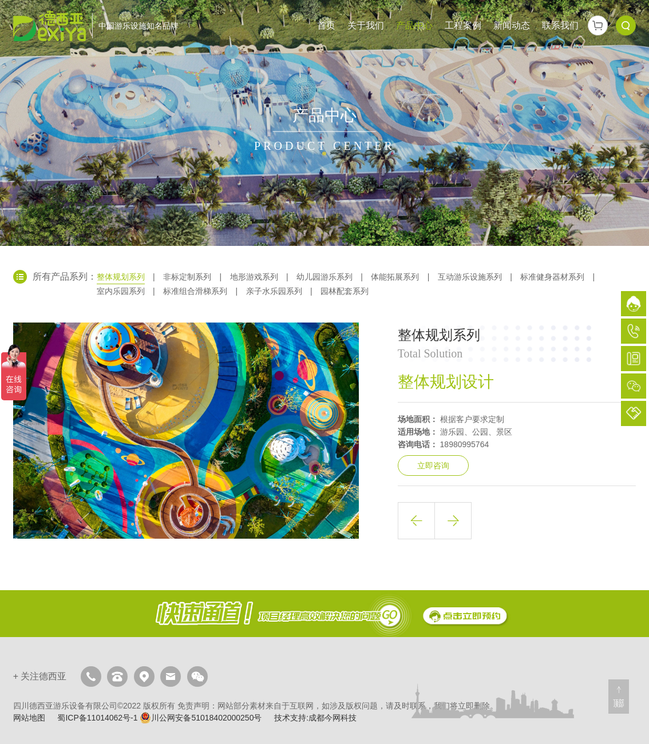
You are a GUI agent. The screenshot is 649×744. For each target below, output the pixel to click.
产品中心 (414, 25)
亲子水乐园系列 (274, 291)
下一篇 (453, 520)
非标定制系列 (187, 276)
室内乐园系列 (121, 291)
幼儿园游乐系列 (324, 276)
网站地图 (29, 717)
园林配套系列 (344, 291)
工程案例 (463, 25)
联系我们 (560, 25)
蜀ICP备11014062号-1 (97, 717)
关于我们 (365, 25)
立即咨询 (433, 465)
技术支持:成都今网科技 (315, 717)
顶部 (619, 703)
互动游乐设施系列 (470, 276)
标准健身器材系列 (552, 276)
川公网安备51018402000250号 (201, 717)
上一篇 (416, 520)
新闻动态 (511, 25)
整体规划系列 (121, 276)
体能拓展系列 (395, 276)
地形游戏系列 (254, 276)
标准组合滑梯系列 (195, 291)
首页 (326, 25)
